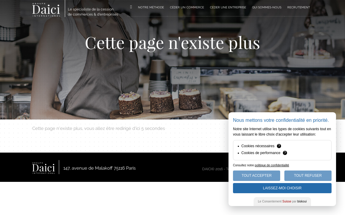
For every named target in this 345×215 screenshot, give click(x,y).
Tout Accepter (257, 175)
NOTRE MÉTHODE (151, 7)
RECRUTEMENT (298, 7)
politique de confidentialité (272, 165)
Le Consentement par (282, 201)
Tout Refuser (308, 175)
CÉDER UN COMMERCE (187, 7)
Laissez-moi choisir (282, 188)
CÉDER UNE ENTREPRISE (228, 7)
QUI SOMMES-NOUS (266, 7)
